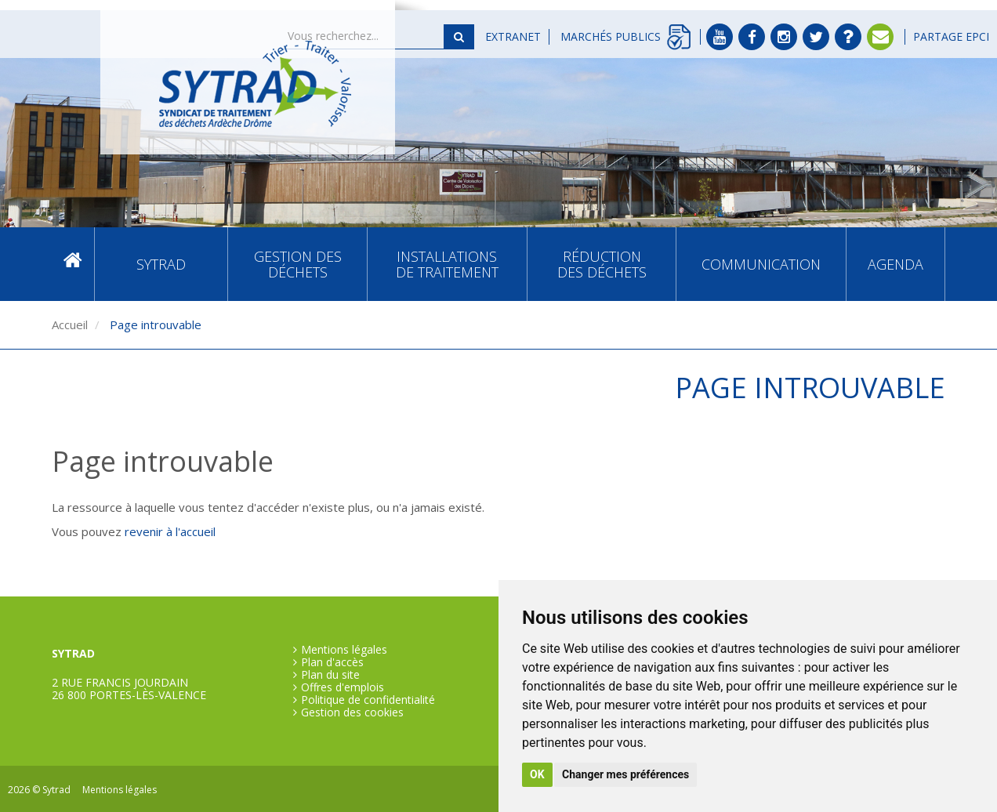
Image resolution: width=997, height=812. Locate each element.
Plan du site (330, 675)
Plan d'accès (332, 662)
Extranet (513, 36)
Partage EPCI (951, 36)
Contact (880, 37)
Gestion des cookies (352, 712)
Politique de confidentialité (368, 700)
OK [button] (537, 774)
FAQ (848, 37)
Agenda (895, 264)
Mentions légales (344, 649)
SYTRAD (161, 264)
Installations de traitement (447, 264)
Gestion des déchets (298, 264)
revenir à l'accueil (170, 531)
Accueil (73, 263)
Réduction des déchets (602, 264)
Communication (761, 264)
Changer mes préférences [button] (625, 774)
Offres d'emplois (342, 687)
